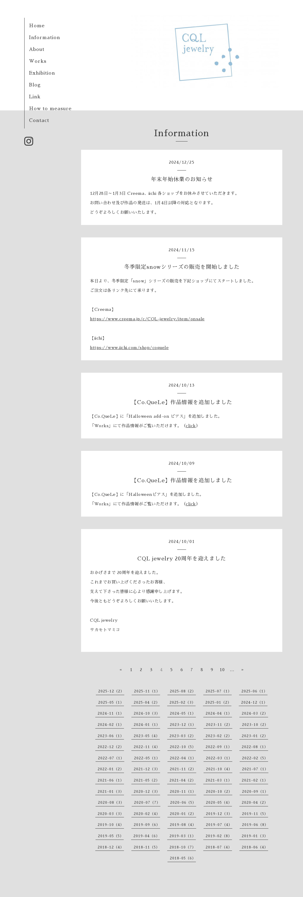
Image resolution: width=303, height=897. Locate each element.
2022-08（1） (255, 747)
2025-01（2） (218, 702)
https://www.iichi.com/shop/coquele (129, 347)
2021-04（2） (183, 780)
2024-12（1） (254, 702)
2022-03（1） (219, 758)
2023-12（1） (183, 724)
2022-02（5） (255, 758)
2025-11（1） (147, 691)
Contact (39, 120)
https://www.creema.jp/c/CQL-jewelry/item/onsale (147, 319)
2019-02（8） (219, 836)
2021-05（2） (147, 780)
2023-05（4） (147, 736)
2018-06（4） (255, 847)
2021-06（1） (111, 780)
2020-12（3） (147, 791)
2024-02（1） (111, 724)
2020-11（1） (183, 791)
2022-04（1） (183, 758)
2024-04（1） (219, 713)
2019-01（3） (255, 836)
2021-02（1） (255, 780)
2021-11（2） (183, 769)
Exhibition (42, 73)
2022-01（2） (111, 769)
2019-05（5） (111, 836)
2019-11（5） (255, 814)
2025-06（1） (254, 691)
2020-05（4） (219, 802)
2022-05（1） (147, 758)
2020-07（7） (147, 802)
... (232, 670)
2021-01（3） (111, 791)
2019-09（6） (147, 825)
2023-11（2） (219, 724)
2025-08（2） (183, 691)
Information (44, 37)
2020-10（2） (219, 791)
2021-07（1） (255, 769)
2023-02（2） (219, 736)
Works (37, 61)
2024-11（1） (111, 713)
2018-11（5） (147, 847)
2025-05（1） (111, 702)
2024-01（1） (147, 724)
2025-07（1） (219, 691)
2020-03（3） (111, 814)
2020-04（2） (255, 802)
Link (35, 96)
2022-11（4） (147, 747)
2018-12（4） (111, 847)
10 (222, 670)
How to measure (50, 108)
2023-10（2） (255, 724)
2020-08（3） (111, 802)
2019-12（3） (219, 814)
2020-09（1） (255, 791)
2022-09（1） (219, 747)
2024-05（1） (183, 713)
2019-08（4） (183, 825)
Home (37, 25)
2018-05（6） (183, 858)
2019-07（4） (219, 825)
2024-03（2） (255, 713)
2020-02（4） (147, 814)
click (191, 426)
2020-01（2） (183, 814)
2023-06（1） (111, 736)
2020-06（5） (183, 802)
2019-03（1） (183, 836)
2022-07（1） (111, 758)
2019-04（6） (146, 836)
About (36, 49)
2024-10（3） (147, 713)
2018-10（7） (183, 847)
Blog (35, 85)
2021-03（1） (219, 780)
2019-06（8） (255, 825)
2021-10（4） (219, 769)
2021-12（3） (147, 769)
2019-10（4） (111, 825)
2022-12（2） (111, 747)
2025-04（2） (147, 702)
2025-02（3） (183, 702)
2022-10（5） (183, 747)
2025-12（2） (111, 691)
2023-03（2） (183, 736)
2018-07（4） (219, 847)
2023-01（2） (255, 736)
